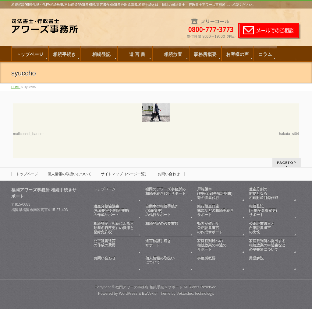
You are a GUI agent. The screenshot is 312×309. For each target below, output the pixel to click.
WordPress (128, 293)
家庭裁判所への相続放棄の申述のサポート (211, 245)
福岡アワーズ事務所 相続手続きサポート (148, 287)
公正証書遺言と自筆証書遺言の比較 (262, 227)
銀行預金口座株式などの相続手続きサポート (215, 210)
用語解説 (269, 262)
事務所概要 (218, 262)
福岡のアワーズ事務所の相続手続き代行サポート (166, 193)
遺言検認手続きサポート (166, 245)
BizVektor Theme (156, 293)
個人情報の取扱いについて (69, 174)
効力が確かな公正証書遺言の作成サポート (210, 227)
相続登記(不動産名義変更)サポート (263, 210)
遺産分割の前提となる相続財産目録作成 (263, 193)
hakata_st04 (289, 134)
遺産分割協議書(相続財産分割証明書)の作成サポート (111, 210)
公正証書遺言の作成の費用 (114, 245)
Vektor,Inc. (185, 293)
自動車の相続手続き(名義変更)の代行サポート (161, 210)
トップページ (27, 174)
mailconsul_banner (28, 134)
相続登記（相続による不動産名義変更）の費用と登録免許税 (114, 227)
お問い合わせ (169, 174)
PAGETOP (286, 163)
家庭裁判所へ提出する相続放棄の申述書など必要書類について (267, 245)
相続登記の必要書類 (166, 227)
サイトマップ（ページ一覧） (124, 174)
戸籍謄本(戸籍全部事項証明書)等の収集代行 (214, 193)
